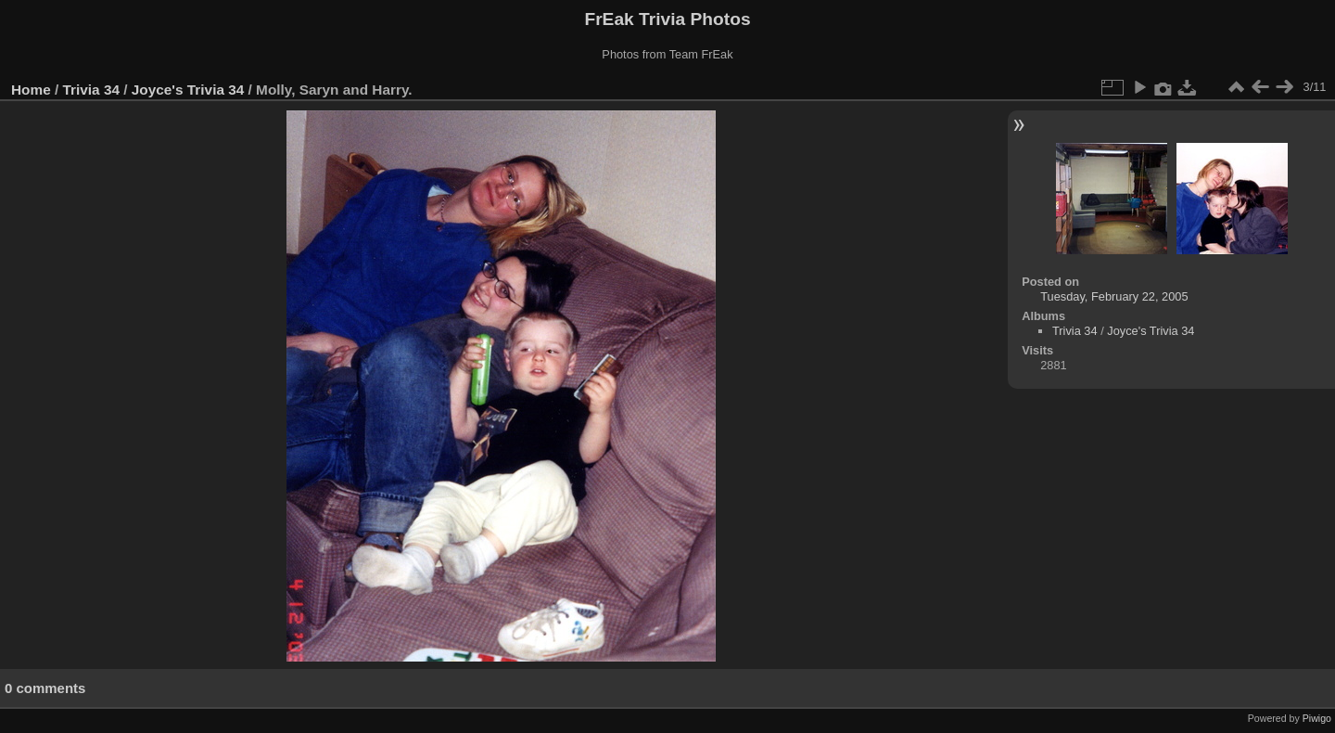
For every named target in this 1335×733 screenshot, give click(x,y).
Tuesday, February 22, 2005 (1114, 296)
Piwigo (1317, 718)
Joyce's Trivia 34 (188, 89)
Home (31, 89)
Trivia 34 (91, 89)
